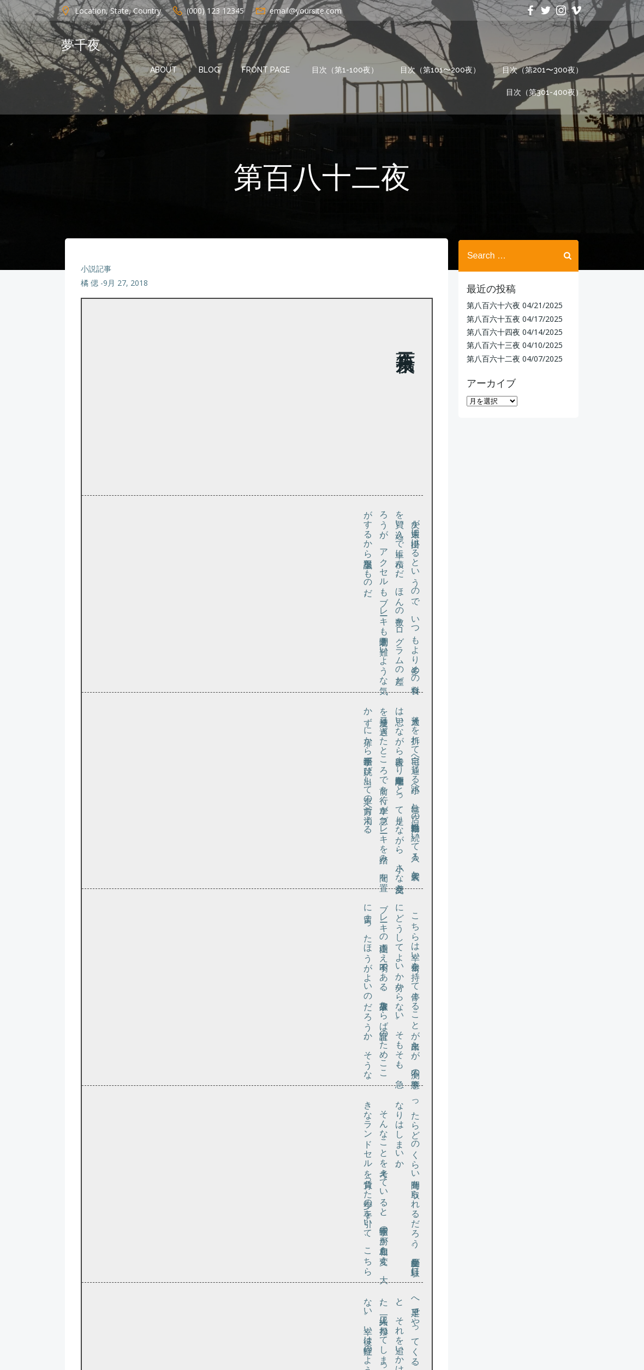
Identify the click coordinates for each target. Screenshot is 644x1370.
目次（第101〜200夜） (441, 69)
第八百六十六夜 (492, 305)
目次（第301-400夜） (545, 92)
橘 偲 (89, 285)
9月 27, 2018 (125, 285)
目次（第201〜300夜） (543, 69)
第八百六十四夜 (492, 332)
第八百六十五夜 (492, 318)
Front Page (267, 69)
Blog (210, 69)
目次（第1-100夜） (346, 69)
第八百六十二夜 (492, 358)
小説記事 (96, 271)
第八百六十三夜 (492, 345)
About (164, 69)
